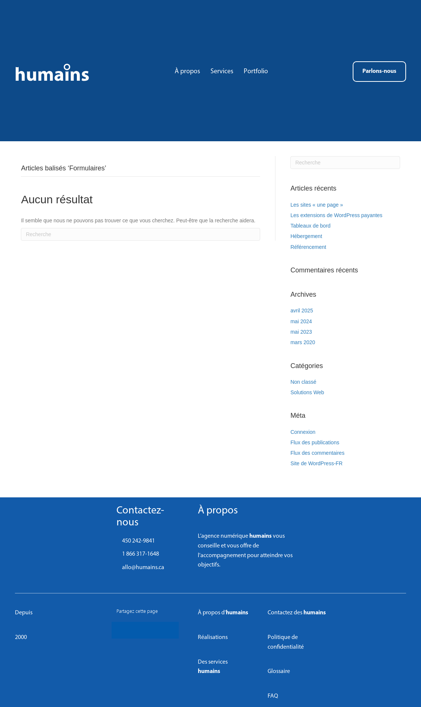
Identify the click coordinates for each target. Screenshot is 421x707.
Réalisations (213, 637)
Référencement (308, 247)
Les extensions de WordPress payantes (336, 215)
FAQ (273, 696)
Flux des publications (314, 442)
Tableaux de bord (310, 226)
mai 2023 (301, 332)
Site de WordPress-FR (316, 463)
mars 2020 (302, 342)
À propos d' (223, 613)
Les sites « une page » (316, 205)
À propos (218, 511)
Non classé (303, 382)
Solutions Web (307, 392)
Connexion (302, 432)
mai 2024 (301, 321)
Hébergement (306, 236)
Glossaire (279, 671)
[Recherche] (140, 234)
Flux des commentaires (317, 453)
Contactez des (297, 613)
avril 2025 (301, 311)
